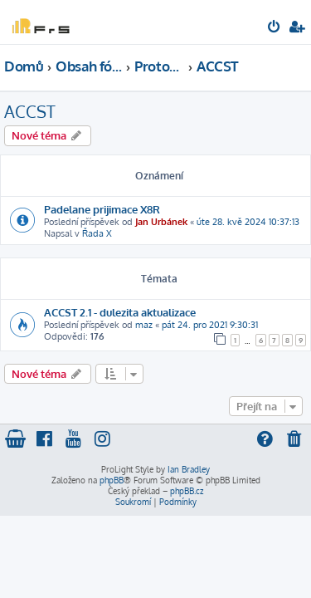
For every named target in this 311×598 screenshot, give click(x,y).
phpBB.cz (186, 491)
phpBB (112, 480)
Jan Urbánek (161, 222)
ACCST (30, 111)
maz (144, 325)
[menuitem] (275, 28)
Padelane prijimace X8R (102, 209)
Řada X (97, 233)
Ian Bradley (189, 469)
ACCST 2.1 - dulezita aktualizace (120, 312)
